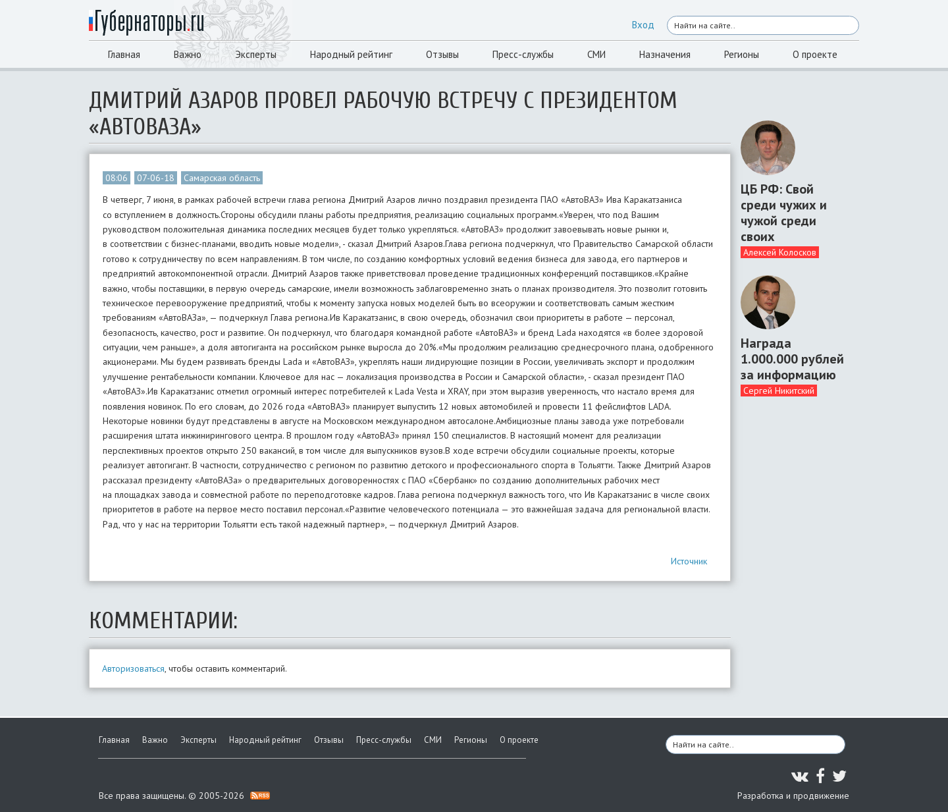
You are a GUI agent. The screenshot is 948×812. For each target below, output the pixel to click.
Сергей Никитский (778, 390)
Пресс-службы (523, 54)
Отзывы (442, 54)
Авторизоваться (133, 668)
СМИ (596, 54)
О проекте (815, 54)
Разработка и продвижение (793, 795)
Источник (689, 561)
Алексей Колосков (779, 252)
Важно (187, 54)
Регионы (741, 54)
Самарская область (222, 178)
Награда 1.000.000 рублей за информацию (792, 359)
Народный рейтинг (351, 54)
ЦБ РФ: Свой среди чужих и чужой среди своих (784, 212)
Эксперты (255, 54)
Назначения (665, 54)
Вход (643, 24)
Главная (124, 54)
